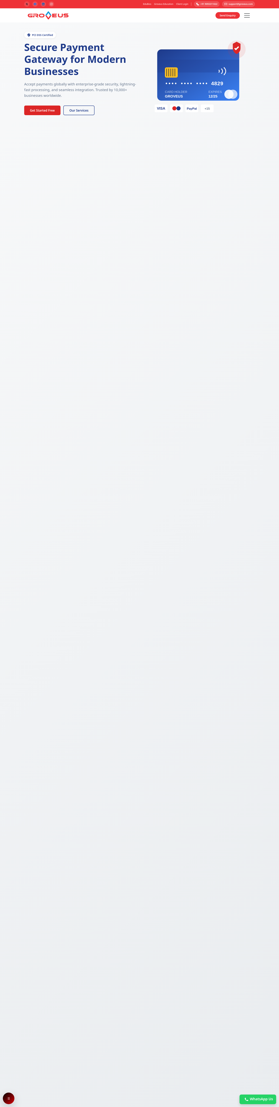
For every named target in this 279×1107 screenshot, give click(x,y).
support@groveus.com (238, 4)
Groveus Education (161, 4)
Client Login (180, 4)
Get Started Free (42, 111)
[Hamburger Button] (247, 15)
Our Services (78, 111)
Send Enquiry (228, 15)
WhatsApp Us (258, 1099)
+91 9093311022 (205, 4)
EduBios (145, 4)
